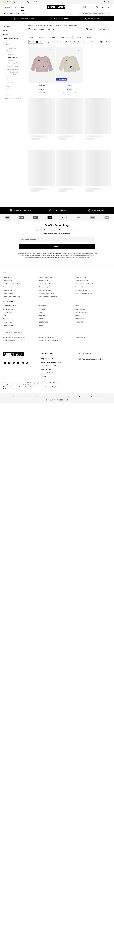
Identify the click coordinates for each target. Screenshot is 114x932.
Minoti (77, 733)
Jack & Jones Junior (82, 730)
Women (7, 7)
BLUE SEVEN (43, 723)
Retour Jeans (7, 740)
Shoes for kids (7, 695)
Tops (65, 25)
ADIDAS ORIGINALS (9, 723)
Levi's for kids (80, 727)
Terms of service (54, 799)
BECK (77, 723)
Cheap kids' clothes (45, 701)
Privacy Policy (24, 673)
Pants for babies (81, 704)
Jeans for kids (7, 698)
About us (15, 799)
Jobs (31, 799)
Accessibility (83, 799)
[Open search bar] (79, 14)
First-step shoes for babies (48, 714)
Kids (22, 7)
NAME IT (42, 736)
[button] (90, 29)
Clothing (58, 25)
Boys (35, 25)
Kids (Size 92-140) (46, 25)
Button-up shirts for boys (11, 714)
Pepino (5, 733)
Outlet (7, 2)
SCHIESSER (79, 740)
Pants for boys (8, 711)
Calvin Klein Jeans (9, 727)
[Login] (90, 7)
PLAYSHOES (79, 736)
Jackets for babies (45, 695)
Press (24, 799)
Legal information (69, 799)
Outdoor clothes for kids (83, 711)
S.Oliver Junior (7, 730)
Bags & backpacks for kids (11, 701)
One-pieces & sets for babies (85, 701)
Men (15, 7)
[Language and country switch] (107, 2)
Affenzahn (42, 727)
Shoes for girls (7, 708)
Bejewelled (73, 25)
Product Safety (96, 799)
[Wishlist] (103, 7)
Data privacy (40, 799)
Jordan (41, 730)
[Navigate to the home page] (56, 7)
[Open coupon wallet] (84, 7)
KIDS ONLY (42, 733)
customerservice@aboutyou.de (35, 675)
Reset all (104, 42)
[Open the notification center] (97, 7)
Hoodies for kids (80, 695)
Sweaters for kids (81, 708)
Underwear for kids (81, 698)
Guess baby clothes (9, 704)
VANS (41, 743)
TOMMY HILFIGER (9, 743)
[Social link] (5, 765)
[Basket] (109, 7)
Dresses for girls (44, 704)
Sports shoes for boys (46, 711)
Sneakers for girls (45, 708)
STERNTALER (43, 740)
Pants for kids (43, 698)
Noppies (5, 736)
